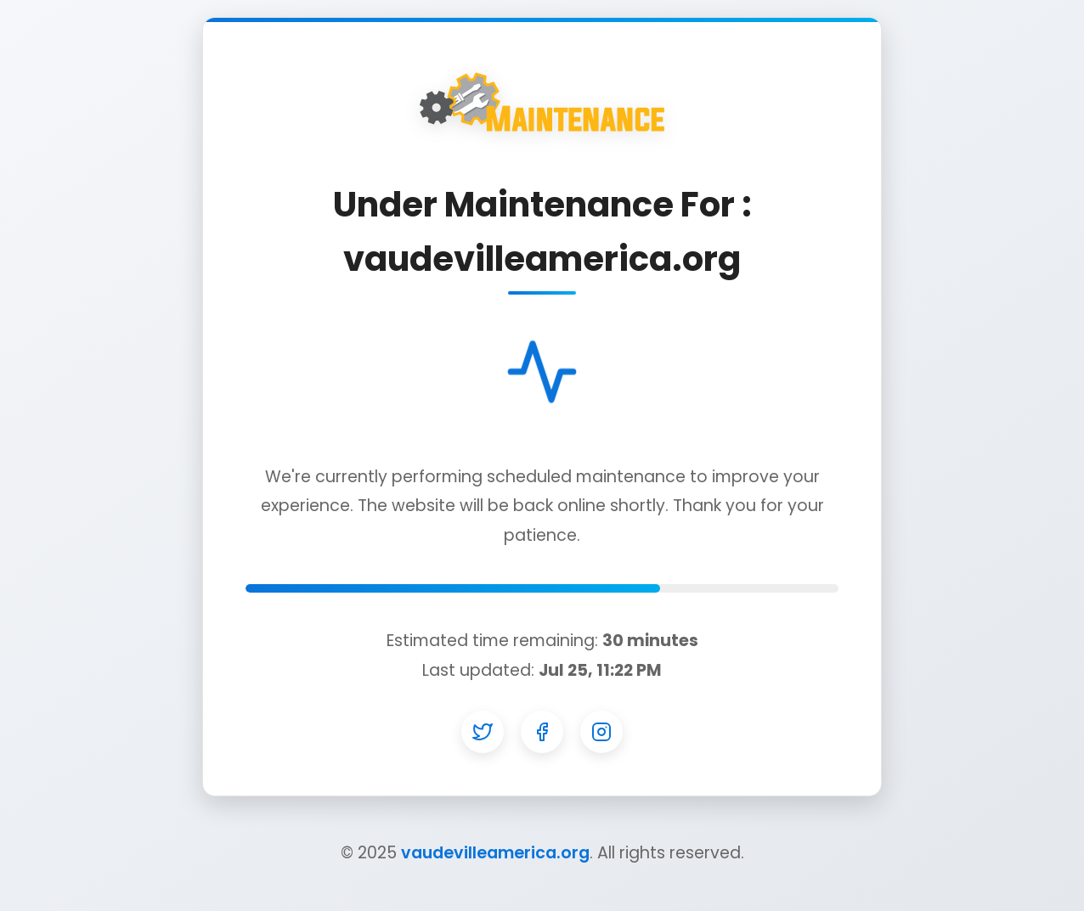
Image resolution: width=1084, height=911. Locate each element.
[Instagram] (601, 732)
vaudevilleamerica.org (495, 852)
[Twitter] (482, 732)
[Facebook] (542, 732)
